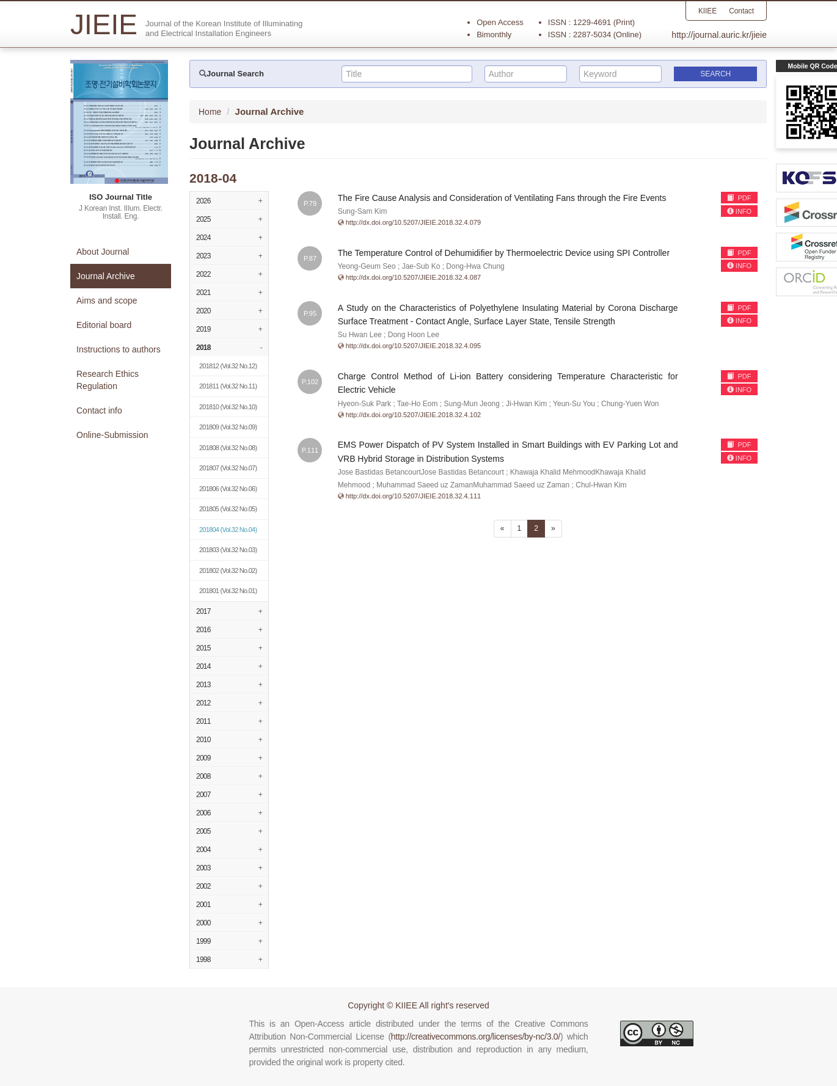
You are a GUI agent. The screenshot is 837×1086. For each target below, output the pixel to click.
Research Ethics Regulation (107, 380)
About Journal (102, 252)
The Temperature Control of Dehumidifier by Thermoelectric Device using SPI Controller (504, 253)
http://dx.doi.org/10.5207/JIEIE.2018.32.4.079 (413, 222)
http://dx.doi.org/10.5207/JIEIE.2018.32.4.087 (413, 277)
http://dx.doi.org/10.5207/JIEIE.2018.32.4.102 (413, 414)
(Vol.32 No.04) (228, 529)
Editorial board (103, 325)
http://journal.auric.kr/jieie (719, 35)
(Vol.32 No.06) (228, 488)
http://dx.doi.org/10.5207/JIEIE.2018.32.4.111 (413, 496)
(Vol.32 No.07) (228, 468)
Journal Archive (105, 276)
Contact (741, 11)
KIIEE (707, 11)
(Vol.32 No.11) (228, 386)
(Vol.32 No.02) (228, 570)
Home (210, 112)
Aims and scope (106, 300)
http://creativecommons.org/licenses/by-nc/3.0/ (475, 1036)
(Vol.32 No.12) (228, 366)
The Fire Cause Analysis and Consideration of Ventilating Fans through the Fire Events (502, 198)
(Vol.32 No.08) (228, 447)
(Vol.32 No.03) (228, 549)
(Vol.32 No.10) (228, 406)
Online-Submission (112, 435)
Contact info (99, 410)
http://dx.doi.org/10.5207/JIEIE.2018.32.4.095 (413, 345)
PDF (739, 198)
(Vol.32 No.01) (228, 590)
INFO (739, 211)
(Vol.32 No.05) (228, 508)
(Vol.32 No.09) (228, 427)
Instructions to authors (118, 349)
